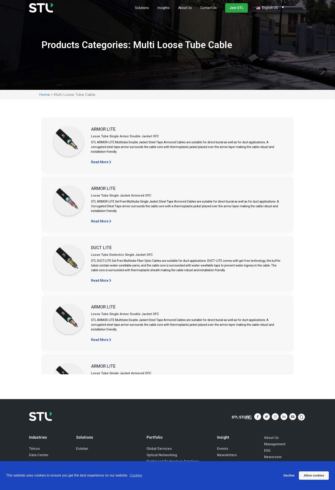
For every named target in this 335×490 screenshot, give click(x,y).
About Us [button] (185, 8)
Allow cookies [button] (314, 475)
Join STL (236, 8)
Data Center (38, 455)
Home (44, 94)
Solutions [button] (142, 8)
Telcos (34, 449)
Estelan (82, 449)
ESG (267, 451)
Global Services (159, 449)
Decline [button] (289, 475)
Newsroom (273, 457)
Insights (163, 8)
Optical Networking (162, 455)
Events (222, 449)
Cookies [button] (136, 475)
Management (274, 444)
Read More (101, 162)
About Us (271, 438)
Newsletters (227, 455)
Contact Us (208, 8)
